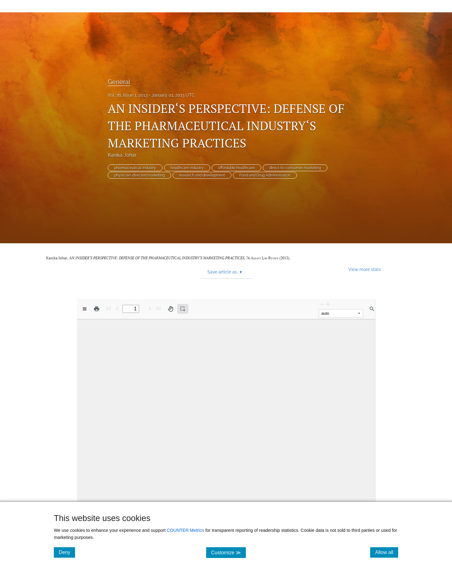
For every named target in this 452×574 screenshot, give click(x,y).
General (119, 82)
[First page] (108, 308)
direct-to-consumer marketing (295, 168)
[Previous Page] (117, 308)
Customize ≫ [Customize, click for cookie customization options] (228, 552)
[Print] (96, 309)
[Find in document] (372, 309)
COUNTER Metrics (185, 530)
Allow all (386, 552)
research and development (202, 175)
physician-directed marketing (139, 175)
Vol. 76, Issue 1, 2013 (127, 95)
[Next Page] (150, 308)
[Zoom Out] (322, 304)
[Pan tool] (170, 309)
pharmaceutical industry (135, 168)
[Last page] (158, 308)
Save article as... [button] (224, 271)
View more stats (364, 269)
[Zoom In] (328, 304)
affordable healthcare (236, 168)
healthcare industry (187, 168)
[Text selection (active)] (182, 309)
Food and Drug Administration (264, 175)
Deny (67, 552)
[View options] (84, 308)
